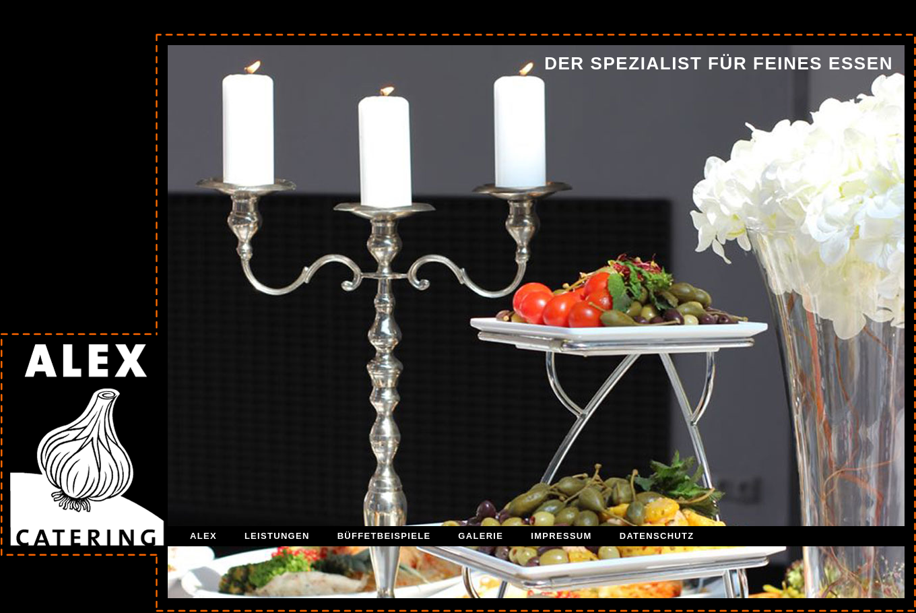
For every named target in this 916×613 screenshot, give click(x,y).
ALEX (203, 536)
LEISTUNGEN (277, 536)
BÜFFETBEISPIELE (384, 536)
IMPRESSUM (561, 536)
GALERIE (480, 536)
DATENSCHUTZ (657, 536)
